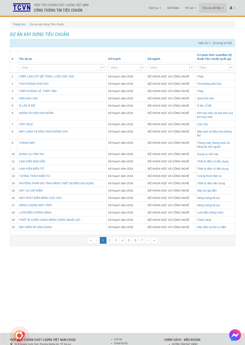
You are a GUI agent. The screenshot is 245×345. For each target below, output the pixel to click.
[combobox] (62, 67)
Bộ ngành (154, 58)
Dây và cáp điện (207, 190)
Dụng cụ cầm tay (207, 154)
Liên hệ (118, 339)
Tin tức (190, 7)
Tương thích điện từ (209, 176)
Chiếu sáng (204, 219)
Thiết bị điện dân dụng (211, 183)
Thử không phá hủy (209, 83)
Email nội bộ (121, 343)
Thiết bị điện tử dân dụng (212, 161)
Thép (200, 76)
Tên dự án (25, 58)
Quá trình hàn (205, 98)
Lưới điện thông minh (210, 212)
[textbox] (61, 68)
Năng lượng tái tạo (208, 197)
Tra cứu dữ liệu (213, 7)
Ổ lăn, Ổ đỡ (204, 105)
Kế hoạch (114, 58)
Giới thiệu (173, 7)
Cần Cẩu (202, 124)
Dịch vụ (155, 7)
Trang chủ (19, 24)
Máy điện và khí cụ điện (211, 227)
